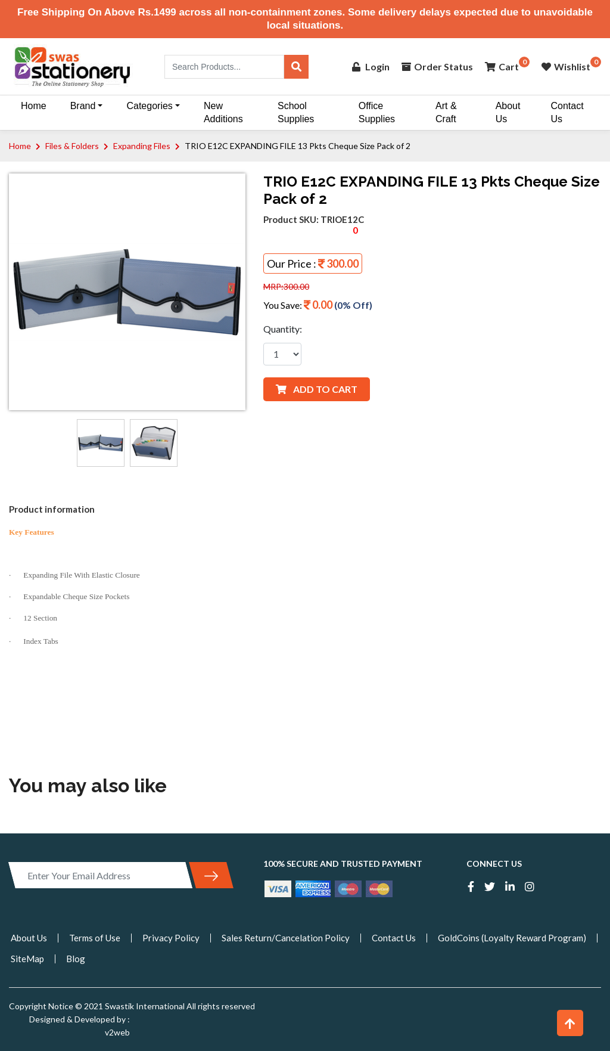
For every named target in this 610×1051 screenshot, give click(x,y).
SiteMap (27, 958)
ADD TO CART (316, 389)
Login (371, 66)
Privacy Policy (171, 937)
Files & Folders (72, 146)
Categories (149, 106)
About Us (508, 112)
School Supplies (296, 112)
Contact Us (566, 112)
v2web (117, 1032)
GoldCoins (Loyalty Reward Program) (512, 937)
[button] (570, 1023)
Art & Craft (446, 112)
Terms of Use (94, 937)
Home (33, 106)
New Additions (223, 112)
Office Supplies (377, 112)
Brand (83, 106)
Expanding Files (141, 146)
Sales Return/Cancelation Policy (286, 937)
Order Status (437, 66)
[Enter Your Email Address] (100, 875)
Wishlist (565, 66)
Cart (502, 66)
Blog (75, 958)
